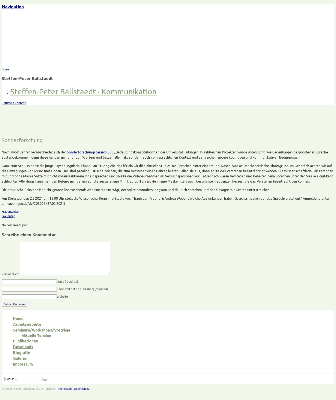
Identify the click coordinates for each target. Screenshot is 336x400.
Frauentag (8, 216)
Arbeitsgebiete (27, 331)
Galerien (20, 365)
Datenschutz (81, 395)
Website (62, 303)
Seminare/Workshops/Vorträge (41, 336)
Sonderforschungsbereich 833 (90, 152)
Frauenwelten (11, 211)
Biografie (21, 359)
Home (18, 325)
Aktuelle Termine (36, 342)
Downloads (23, 353)
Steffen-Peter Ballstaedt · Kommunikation (83, 91)
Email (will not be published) (82, 295)
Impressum (23, 370)
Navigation (13, 6)
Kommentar (10, 280)
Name (67, 288)
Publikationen (25, 347)
